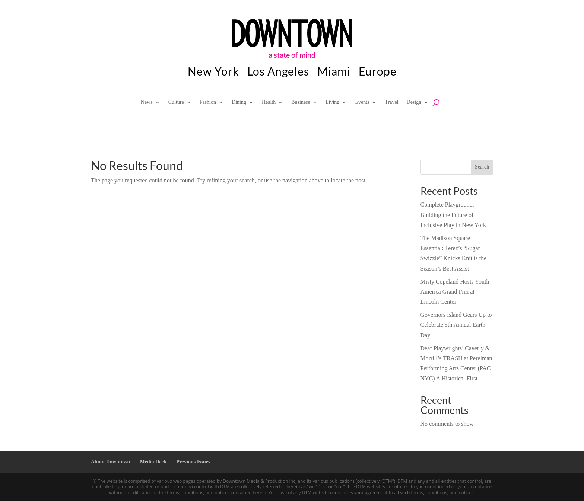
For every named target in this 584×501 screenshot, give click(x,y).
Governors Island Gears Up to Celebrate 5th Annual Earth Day (456, 325)
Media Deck (153, 462)
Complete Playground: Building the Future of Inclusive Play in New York (453, 214)
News (147, 102)
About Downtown (110, 462)
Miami (333, 72)
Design (414, 102)
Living (332, 102)
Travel (391, 102)
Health (269, 102)
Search (482, 167)
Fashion (208, 102)
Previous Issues (193, 462)
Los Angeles (278, 72)
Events (362, 102)
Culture (176, 102)
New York (213, 72)
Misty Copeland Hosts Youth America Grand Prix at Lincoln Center (454, 291)
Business (300, 102)
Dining (239, 102)
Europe (378, 72)
